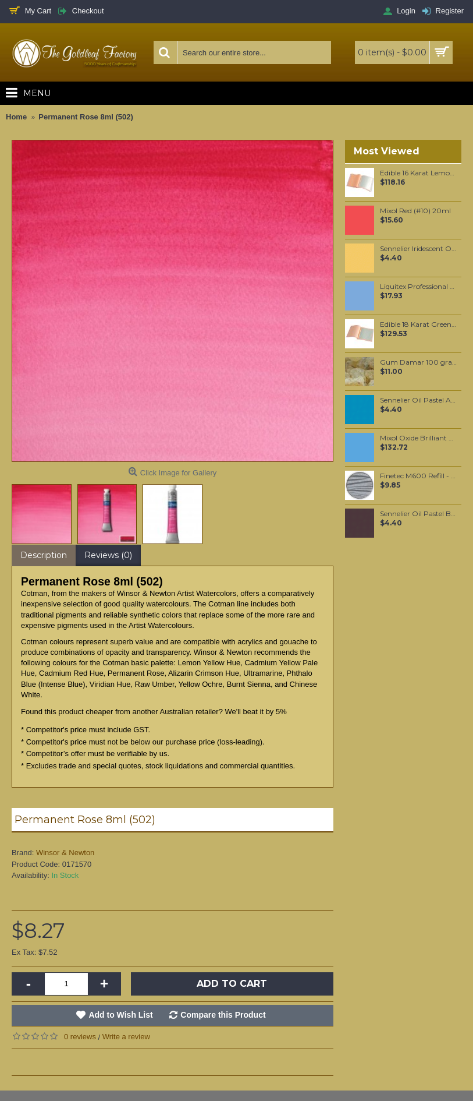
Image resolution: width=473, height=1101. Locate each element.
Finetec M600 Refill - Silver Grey (418, 476)
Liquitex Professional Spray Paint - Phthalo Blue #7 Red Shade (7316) (418, 287)
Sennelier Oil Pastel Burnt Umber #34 (418, 514)
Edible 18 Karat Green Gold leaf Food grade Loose (418, 324)
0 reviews (80, 1036)
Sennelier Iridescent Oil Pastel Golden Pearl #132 (418, 249)
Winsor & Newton (65, 852)
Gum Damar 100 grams (418, 362)
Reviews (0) (108, 555)
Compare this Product (222, 1014)
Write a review (126, 1036)
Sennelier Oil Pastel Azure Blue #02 (418, 400)
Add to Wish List (120, 1014)
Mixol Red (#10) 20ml (415, 211)
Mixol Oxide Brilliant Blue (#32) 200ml (418, 438)
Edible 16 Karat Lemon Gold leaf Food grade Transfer (418, 173)
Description (43, 555)
